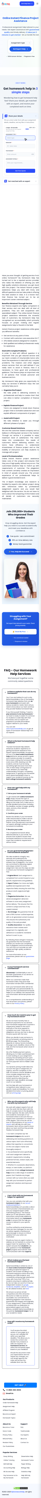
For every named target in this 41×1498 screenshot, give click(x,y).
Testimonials (25, 1423)
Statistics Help (26, 1464)
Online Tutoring (9, 1453)
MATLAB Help (8, 1456)
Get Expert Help (20, 49)
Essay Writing (8, 1449)
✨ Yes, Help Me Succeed (20, 546)
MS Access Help (9, 1464)
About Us (24, 1431)
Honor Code (7, 1423)
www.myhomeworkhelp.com (16, 723)
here (27, 1281)
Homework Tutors (27, 1453)
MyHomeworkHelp (16, 1484)
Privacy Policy (19, 998)
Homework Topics (9, 1410)
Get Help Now (28, 3)
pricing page (16, 1087)
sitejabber (17, 1279)
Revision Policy (8, 1435)
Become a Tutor (8, 1420)
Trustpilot (30, 1279)
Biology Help (25, 1460)
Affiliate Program (9, 1403)
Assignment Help (9, 1399)
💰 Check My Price (20, 626)
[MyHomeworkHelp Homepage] (10, 3)
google (26, 1277)
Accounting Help (9, 1460)
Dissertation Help (27, 1449)
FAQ (22, 1420)
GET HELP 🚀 (20, 1377)
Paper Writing (26, 1456)
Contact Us (25, 1435)
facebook (9, 1279)
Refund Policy (7, 1431)
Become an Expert (9, 1406)
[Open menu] (37, 4)
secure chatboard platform (17, 1198)
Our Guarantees (8, 1439)
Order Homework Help (10, 1395)
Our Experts (25, 1427)
